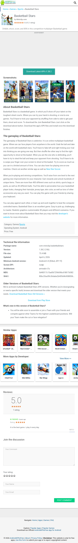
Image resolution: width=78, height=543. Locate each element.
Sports (20, 9)
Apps (40, 520)
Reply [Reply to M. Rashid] (71, 430)
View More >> (65, 358)
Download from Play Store (39, 300)
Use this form (21, 540)
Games (13, 9)
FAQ (52, 520)
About (27, 538)
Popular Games (48, 528)
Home (5, 9)
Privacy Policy (36, 538)
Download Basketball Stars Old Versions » (27, 294)
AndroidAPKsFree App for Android (47, 530)
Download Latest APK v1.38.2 (39, 71)
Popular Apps (35, 528)
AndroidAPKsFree (17, 538)
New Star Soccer (53, 169)
